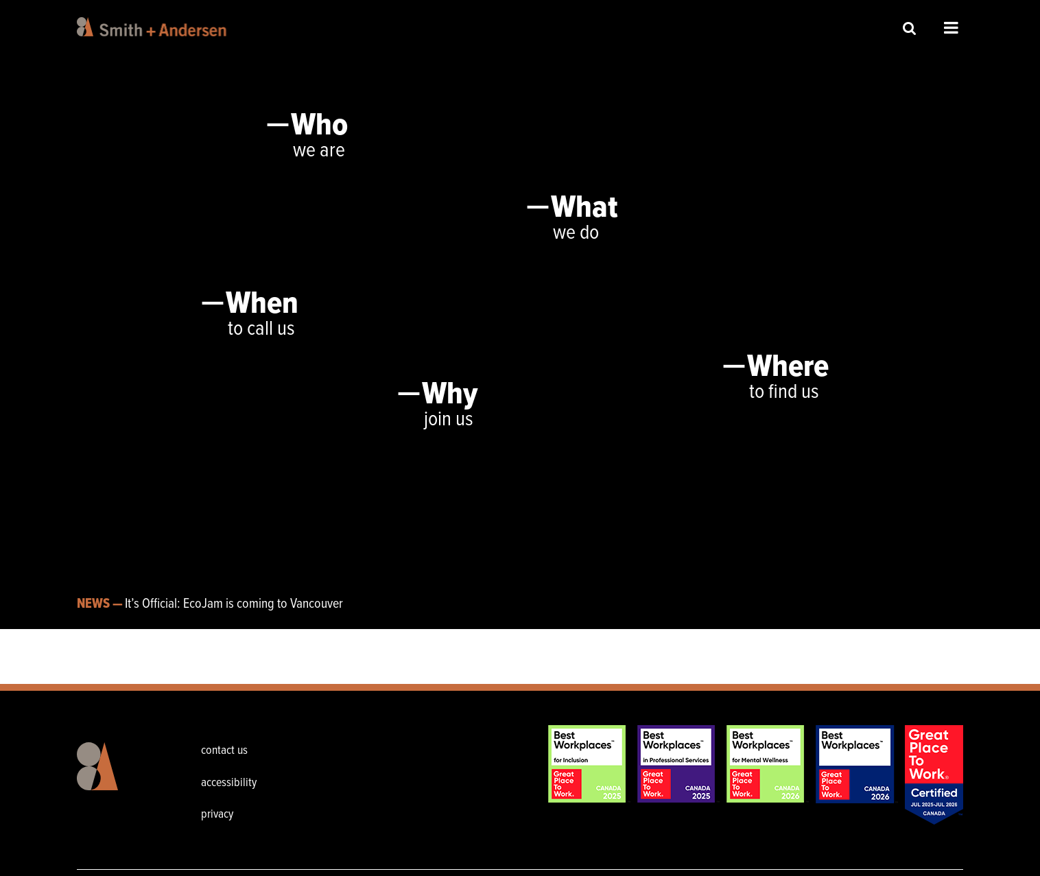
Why (449, 395)
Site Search (910, 28)
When (262, 304)
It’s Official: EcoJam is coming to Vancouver (234, 604)
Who (319, 126)
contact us (224, 751)
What (584, 208)
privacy (217, 814)
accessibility (229, 783)
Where (788, 367)
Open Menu (951, 27)
